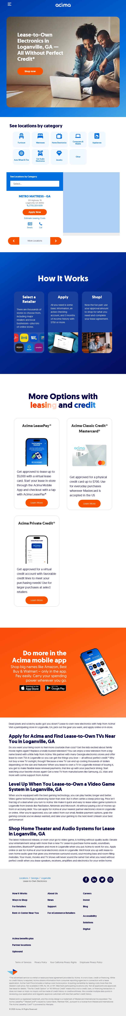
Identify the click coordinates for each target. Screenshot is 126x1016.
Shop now (30, 71)
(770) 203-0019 (36, 205)
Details (30, 225)
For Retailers (19, 906)
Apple (30, 689)
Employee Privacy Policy (91, 962)
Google (56, 689)
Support (52, 906)
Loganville (46, 878)
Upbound (17, 951)
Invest (86, 900)
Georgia (34, 878)
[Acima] (63, 6)
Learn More (37, 502)
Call (40, 225)
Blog (85, 906)
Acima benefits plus (22, 938)
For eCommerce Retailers (61, 913)
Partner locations (21, 945)
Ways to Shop (19, 900)
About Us (53, 893)
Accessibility (90, 916)
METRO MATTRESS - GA (35, 196)
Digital (86, 929)
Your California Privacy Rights (63, 962)
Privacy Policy (41, 962)
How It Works (19, 893)
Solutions (88, 922)
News (51, 900)
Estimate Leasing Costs (34, 218)
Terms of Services (23, 962)
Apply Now (35, 212)
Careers (87, 893)
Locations (23, 878)
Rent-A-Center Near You (25, 913)
